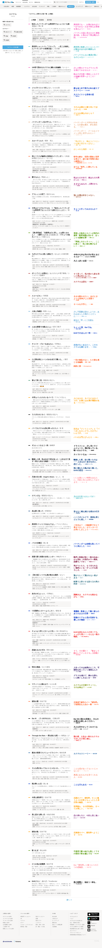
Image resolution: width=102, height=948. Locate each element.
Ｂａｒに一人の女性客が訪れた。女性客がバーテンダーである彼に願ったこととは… (51, 787)
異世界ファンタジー (43, 35)
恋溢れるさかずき (38, 650)
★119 (34, 115)
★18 (34, 727)
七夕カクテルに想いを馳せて (42, 254)
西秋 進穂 (50, 650)
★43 (34, 335)
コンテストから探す (8, 918)
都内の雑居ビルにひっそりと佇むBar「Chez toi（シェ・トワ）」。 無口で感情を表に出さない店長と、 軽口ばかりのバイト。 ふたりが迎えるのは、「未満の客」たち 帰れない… (51, 579)
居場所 (13, 36)
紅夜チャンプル (57, 461)
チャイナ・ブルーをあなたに (42, 344)
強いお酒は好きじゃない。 (85, 195)
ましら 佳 (60, 477)
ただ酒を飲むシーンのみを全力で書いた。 (47, 359)
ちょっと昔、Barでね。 (83, 327)
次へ (69, 900)
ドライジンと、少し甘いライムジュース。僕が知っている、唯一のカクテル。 (86, 448)
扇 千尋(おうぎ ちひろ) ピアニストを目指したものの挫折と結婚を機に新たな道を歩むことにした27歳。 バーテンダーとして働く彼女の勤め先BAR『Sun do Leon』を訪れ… (51, 635)
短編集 (6, 40)
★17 (34, 710)
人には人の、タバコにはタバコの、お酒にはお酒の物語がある (86, 400)
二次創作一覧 (6, 926)
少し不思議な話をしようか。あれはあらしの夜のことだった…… (86, 314)
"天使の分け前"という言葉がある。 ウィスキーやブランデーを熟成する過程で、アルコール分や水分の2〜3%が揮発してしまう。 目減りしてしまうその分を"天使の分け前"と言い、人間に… (51, 481)
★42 (34, 450)
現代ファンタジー (40, 485)
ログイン (81, 2)
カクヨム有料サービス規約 (76, 926)
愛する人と (36, 177)
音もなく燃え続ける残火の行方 (86, 511)
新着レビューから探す (8, 928)
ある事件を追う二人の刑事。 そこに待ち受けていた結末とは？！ (48, 513)
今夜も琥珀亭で (37, 797)
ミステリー (39, 167)
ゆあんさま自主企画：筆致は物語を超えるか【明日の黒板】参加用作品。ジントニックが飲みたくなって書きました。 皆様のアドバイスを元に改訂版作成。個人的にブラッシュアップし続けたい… (51, 671)
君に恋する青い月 (38, 814)
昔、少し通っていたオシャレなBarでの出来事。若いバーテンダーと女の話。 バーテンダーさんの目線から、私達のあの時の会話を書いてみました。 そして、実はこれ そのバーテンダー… (51, 331)
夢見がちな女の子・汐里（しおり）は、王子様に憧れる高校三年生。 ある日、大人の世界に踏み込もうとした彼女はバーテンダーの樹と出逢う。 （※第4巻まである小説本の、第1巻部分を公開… (51, 818)
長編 (6, 36)
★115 (34, 76)
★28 (34, 676)
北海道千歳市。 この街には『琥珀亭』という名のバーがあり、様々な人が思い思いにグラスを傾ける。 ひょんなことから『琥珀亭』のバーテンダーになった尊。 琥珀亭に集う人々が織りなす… (51, 835)
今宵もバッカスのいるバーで (42, 397)
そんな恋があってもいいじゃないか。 (46, 768)
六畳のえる (46, 237)
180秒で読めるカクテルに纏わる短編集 (46, 67)
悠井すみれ (51, 194)
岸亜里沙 (48, 511)
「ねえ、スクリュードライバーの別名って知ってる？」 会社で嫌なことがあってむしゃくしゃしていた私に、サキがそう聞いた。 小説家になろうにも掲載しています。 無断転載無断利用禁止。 (51, 757)
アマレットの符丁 (38, 194)
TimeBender (52, 881)
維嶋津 (52, 445)
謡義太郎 (56, 718)
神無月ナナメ (61, 557)
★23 (34, 640)
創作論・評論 (23, 926)
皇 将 (61, 428)
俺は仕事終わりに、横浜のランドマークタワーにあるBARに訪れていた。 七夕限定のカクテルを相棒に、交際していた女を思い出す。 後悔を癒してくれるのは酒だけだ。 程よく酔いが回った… (51, 260)
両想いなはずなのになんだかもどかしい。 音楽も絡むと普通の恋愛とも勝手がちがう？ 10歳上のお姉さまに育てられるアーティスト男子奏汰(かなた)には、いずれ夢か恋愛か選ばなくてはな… (51, 92)
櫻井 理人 (49, 141)
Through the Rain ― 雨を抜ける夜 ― (46, 735)
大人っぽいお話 (80, 261)
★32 (34, 485)
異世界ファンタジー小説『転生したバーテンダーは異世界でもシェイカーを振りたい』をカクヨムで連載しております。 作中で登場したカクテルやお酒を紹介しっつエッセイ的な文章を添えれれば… (51, 216)
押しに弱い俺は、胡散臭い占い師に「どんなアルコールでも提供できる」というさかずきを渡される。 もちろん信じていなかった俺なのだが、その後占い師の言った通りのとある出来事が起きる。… (51, 654)
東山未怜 (43, 850)
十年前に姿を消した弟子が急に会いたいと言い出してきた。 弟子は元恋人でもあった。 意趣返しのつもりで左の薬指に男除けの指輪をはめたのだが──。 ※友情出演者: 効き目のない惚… (51, 279)
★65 (34, 149)
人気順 (33, 20)
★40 (34, 370)
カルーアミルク (37, 141)
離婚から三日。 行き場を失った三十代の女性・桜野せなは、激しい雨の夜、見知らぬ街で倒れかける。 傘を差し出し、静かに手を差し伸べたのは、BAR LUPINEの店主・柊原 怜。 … (51, 465)
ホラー (37, 565)
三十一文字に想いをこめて (38, 853)
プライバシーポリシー (75, 932)
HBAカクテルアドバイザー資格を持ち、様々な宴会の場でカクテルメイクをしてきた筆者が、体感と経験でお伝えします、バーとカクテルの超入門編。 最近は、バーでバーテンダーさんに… (51, 432)
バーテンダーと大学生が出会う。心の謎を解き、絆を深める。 (85, 125)
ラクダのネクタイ (38, 414)
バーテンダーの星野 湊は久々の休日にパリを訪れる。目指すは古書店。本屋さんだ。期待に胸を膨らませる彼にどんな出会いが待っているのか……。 (51, 546)
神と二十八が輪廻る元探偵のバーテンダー (47, 156)
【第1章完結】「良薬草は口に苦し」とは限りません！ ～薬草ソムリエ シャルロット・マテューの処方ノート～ (51, 235)
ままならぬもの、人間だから (86, 184)
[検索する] (54, 2)
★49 (34, 265)
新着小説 (54, 922)
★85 (34, 96)
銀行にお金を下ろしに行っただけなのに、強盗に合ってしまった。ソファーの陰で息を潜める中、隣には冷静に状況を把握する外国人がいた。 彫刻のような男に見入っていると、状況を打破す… (51, 126)
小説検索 (54, 926)
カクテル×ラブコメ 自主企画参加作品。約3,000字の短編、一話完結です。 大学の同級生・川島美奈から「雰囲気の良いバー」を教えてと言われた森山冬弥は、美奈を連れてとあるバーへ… (51, 145)
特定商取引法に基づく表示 (76, 928)
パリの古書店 (37, 543)
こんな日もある (80, 785)
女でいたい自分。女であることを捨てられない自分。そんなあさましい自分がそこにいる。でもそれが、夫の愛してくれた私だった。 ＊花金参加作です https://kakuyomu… (51, 181)
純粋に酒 (77, 366)
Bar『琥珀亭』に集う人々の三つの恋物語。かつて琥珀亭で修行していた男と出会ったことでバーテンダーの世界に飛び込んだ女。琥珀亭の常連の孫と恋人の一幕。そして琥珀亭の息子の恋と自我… (51, 868)
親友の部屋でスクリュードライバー (45, 753)
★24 (34, 221)
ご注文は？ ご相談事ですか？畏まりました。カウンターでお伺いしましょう (86, 527)
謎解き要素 (18, 32)
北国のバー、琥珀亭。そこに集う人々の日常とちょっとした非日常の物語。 (86, 800)
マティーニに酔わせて (40, 684)
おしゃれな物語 (80, 149)
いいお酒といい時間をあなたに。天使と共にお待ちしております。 (86, 480)
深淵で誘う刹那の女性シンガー (43, 557)
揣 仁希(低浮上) (62, 631)
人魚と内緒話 (37, 311)
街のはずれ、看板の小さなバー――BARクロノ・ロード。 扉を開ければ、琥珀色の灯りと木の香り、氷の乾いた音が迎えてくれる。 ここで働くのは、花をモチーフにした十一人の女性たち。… (51, 885)
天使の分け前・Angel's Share (43, 477)
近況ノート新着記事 (57, 924)
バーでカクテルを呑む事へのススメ (45, 428)
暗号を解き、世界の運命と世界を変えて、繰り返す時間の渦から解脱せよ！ (86, 159)
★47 (34, 284)
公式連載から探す (7, 924)
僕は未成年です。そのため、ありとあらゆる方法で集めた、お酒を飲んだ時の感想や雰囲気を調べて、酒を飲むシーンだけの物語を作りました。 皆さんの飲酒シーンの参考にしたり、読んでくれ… (51, 365)
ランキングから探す (8, 920)
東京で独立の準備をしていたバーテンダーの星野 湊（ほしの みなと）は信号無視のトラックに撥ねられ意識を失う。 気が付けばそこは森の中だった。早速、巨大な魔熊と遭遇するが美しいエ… (51, 30)
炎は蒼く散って (37, 511)
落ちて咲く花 (37, 380)
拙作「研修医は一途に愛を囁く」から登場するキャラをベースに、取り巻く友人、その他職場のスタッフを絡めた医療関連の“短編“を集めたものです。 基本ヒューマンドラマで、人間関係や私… (51, 615)
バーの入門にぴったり (83, 437)
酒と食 (40, 26)
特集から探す (6, 922)
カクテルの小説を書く (12, 47)
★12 (34, 619)
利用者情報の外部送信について (78, 934)
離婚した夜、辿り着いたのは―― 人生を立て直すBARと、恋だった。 (86, 462)
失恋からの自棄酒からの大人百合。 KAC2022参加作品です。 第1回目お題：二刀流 (51, 197)
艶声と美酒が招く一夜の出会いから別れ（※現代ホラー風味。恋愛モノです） (86, 559)
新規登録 (91, 2)
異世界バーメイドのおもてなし (43, 524)
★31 (34, 245)
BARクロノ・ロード (39, 881)
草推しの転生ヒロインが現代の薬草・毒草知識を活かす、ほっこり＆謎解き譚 (86, 235)
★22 (34, 437)
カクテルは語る (80, 282)
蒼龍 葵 (58, 611)
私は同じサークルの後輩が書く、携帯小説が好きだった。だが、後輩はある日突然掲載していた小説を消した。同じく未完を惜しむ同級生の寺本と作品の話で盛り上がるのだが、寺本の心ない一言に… (51, 110)
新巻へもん (47, 311)
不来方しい (57, 122)
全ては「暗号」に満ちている (85, 167)
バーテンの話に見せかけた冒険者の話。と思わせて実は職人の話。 (86, 35)
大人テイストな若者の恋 (84, 94)
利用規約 (72, 924)
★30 (34, 565)
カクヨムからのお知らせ (76, 920)
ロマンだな (36, 495)
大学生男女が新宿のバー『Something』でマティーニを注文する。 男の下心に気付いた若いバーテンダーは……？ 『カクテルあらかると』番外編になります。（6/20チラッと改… (51, 688)
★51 (34, 352)
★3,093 (34, 35)
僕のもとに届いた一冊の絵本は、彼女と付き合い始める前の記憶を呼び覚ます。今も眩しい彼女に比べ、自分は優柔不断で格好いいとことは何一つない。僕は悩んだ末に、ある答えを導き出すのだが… (51, 300)
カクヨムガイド (74, 916)
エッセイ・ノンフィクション (43, 221)
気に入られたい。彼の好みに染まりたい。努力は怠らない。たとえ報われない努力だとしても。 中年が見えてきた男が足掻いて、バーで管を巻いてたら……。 (51, 772)
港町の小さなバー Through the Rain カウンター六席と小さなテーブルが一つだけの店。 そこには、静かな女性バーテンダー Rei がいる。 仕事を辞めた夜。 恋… (51, 739)
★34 (34, 516)
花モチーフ (7, 32)
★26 (34, 583)
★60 (34, 186)
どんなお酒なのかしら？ (84, 113)
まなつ (62, 575)
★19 (34, 790)
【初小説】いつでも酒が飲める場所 (45, 575)
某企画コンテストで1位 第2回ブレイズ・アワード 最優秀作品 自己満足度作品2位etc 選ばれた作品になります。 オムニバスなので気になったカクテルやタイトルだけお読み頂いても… (51, 71)
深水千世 (43, 701)
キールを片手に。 (81, 304)
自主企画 (54, 916)
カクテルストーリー (82, 754)
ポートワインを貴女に (40, 273)
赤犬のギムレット (38, 594)
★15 (34, 533)
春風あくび (65, 735)
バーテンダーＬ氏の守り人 (41, 122)
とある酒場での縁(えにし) (41, 327)
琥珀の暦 (35, 701)
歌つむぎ (35, 850)
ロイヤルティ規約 (79, 924)
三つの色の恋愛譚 (38, 864)
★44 (34, 131)
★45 (34, 320)
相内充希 (63, 753)
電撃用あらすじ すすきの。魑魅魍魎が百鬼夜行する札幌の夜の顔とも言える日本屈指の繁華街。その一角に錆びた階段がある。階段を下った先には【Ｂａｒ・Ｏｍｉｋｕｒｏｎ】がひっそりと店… (51, 162)
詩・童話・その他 (40, 370)
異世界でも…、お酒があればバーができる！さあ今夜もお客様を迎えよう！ (86, 27)
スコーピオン (37, 296)
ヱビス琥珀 (46, 667)
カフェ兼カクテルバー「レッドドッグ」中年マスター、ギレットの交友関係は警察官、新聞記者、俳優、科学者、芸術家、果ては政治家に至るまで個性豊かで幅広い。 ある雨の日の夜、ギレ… (51, 598)
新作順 (49, 20)
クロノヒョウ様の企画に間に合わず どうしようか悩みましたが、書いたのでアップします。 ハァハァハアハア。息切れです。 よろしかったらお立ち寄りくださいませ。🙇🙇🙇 (51, 384)
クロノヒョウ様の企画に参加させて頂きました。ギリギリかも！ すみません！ (51, 417)
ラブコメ (38, 658)
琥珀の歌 (35, 832)
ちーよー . (66, 67)
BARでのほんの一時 (82, 333)
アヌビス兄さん (60, 397)
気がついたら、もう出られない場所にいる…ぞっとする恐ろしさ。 (86, 568)
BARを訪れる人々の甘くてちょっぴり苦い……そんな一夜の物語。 (86, 634)
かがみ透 (56, 88)
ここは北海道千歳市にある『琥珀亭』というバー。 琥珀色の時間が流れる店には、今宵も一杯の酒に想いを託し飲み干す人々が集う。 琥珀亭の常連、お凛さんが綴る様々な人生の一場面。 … (51, 705)
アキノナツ (65, 768)
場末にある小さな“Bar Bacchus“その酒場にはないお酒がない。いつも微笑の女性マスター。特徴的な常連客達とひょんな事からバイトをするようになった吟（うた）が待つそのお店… (51, 401)
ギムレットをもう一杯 (40, 445)
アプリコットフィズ (39, 106)
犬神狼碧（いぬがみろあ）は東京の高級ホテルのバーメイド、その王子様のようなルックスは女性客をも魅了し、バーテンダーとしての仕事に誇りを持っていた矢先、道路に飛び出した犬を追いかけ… (51, 528)
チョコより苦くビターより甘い (43, 631)
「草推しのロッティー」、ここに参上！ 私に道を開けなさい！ (86, 244)
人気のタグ (55, 918)
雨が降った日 (37, 784)
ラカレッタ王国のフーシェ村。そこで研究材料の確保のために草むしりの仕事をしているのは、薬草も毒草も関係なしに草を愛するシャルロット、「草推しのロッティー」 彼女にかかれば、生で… (51, 241)
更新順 (41, 20)
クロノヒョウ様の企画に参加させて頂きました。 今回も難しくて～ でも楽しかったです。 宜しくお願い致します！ (51, 498)
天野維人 (58, 344)
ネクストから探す (7, 916)
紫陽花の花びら (49, 380)
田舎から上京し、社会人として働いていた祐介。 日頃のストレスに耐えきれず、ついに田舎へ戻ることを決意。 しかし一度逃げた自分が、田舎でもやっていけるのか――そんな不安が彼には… (51, 348)
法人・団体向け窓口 (75, 922)
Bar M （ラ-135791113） (42, 718)
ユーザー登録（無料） (16, 50)
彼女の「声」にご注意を (84, 320)
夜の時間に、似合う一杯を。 (85, 882)
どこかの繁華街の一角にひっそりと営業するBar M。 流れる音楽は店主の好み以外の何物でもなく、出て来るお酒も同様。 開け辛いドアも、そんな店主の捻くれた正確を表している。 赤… (51, 722)
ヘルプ (71, 918)
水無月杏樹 (51, 814)
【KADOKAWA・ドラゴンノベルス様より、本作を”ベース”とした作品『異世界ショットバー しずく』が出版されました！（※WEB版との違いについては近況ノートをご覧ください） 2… (51, 52)
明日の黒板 (36, 667)
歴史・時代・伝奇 (40, 924)
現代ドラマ (39, 76)
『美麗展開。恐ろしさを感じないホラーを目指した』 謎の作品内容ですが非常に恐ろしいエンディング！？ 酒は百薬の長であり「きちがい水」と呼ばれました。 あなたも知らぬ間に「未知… (51, 561)
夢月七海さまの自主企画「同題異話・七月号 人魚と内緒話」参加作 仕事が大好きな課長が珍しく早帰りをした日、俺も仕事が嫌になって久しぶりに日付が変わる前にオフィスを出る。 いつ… (51, 315)
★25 (34, 761)
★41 (34, 502)
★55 (34, 201)
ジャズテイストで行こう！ (41, 88)
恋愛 (37, 96)
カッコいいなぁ (80, 454)
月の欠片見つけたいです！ (85, 497)
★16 (34, 823)
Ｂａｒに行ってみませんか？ (86, 209)
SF (21, 918)
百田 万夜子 (57, 327)
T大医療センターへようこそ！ (43, 611)
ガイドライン (73, 930)
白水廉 (57, 49)
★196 (34, 57)
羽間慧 (50, 106)
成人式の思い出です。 (37, 448)
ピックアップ (55, 920)
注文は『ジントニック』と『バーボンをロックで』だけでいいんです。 (86, 431)
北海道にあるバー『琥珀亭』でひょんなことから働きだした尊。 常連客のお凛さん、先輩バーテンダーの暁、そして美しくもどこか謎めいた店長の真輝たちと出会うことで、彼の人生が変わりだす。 (51, 801)
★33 (34, 406)
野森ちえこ (46, 177)
